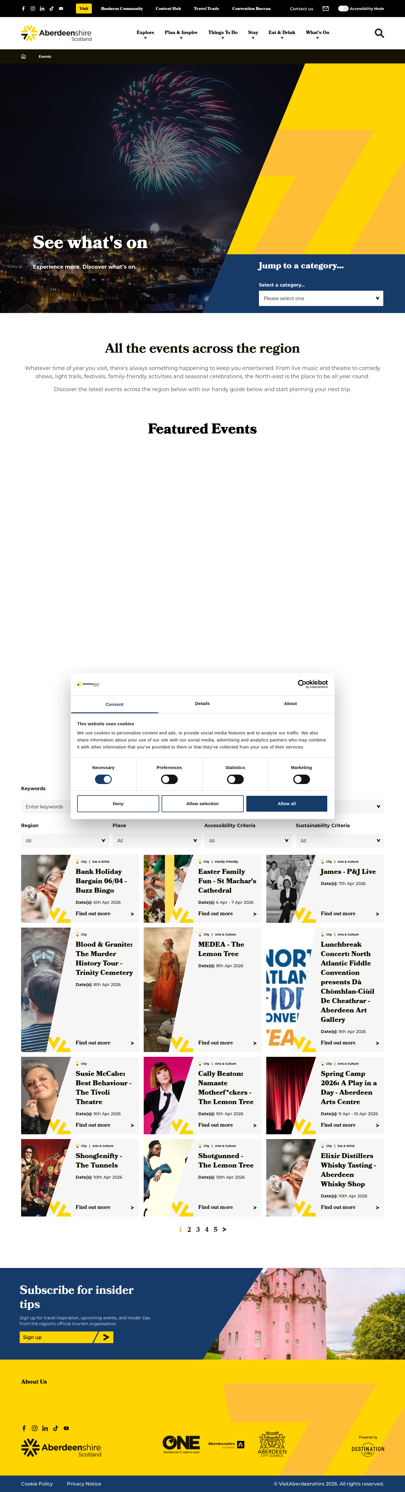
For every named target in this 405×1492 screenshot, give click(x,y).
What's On (317, 34)
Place (119, 825)
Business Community (122, 9)
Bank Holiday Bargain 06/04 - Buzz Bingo (101, 882)
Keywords (33, 788)
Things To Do (223, 34)
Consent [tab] (114, 704)
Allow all (287, 803)
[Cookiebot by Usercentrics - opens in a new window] (302, 684)
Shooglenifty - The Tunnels (99, 1161)
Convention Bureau (251, 9)
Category (307, 788)
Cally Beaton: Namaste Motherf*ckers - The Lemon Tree (226, 1089)
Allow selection (202, 803)
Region (29, 825)
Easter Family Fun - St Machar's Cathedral (227, 882)
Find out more (105, 914)
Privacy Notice (84, 1484)
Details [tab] (202, 703)
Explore (145, 34)
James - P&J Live (348, 872)
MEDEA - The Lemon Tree (221, 950)
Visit (83, 9)
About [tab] (290, 703)
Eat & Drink (282, 34)
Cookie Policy (37, 1484)
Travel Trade (206, 9)
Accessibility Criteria (229, 825)
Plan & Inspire (181, 34)
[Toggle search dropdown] (379, 33)
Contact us (301, 8)
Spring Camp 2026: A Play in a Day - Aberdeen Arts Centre (349, 1089)
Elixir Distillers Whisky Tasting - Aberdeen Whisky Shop (348, 1171)
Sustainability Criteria (323, 825)
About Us (34, 1382)
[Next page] (224, 1229)
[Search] (65, 807)
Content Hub (168, 9)
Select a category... (282, 285)
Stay (253, 34)
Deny (118, 803)
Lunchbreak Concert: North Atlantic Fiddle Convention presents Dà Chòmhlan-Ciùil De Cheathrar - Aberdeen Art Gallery (348, 982)
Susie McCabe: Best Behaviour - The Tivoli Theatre (103, 1089)
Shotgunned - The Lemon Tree (226, 1161)
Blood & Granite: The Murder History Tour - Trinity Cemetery (104, 959)
